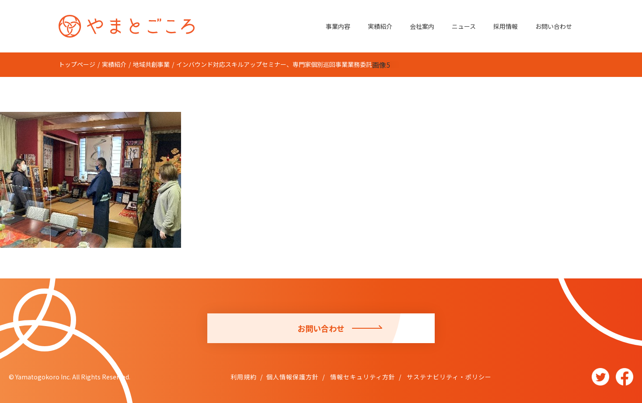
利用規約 (243, 376)
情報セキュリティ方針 (361, 376)
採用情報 (505, 26)
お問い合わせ (553, 26)
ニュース (464, 26)
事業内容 (338, 26)
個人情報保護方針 (292, 376)
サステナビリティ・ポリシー (448, 376)
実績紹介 (380, 26)
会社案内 (422, 26)
